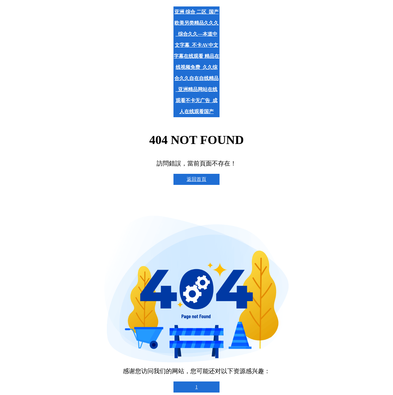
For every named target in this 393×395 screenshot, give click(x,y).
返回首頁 (196, 179)
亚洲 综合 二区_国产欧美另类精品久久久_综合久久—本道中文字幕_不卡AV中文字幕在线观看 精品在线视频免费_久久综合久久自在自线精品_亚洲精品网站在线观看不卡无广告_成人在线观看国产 (196, 61)
